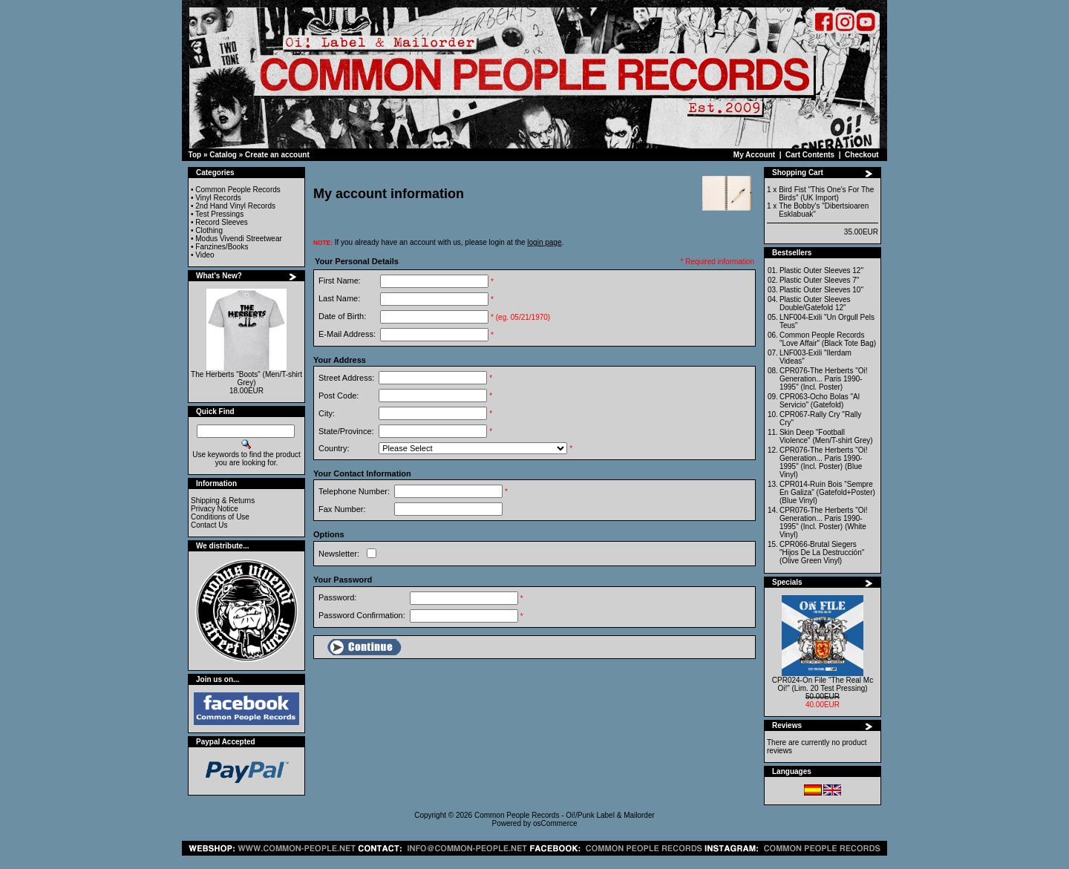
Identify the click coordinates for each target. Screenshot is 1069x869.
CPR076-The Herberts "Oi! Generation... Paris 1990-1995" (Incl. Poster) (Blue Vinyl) (823, 462)
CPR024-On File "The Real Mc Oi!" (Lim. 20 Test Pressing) (822, 684)
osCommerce (555, 823)
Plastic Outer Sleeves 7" (819, 280)
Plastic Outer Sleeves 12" (821, 270)
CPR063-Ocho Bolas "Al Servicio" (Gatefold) (819, 401)
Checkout (862, 155)
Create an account (277, 155)
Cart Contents (809, 155)
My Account (754, 155)
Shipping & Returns (223, 500)
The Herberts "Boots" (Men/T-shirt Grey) (246, 378)
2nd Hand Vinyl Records (235, 206)
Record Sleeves (221, 222)
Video (204, 255)
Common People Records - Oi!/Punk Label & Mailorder (564, 815)
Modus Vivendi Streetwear (238, 239)
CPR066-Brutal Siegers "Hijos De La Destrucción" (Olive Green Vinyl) (821, 552)
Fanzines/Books (221, 247)
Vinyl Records (218, 198)
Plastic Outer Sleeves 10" (821, 290)
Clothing (209, 230)
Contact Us (209, 525)
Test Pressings (219, 214)
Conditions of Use (220, 517)
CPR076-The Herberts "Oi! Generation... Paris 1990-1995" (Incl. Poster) (823, 379)
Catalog (223, 155)
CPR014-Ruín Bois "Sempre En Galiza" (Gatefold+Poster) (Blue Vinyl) (827, 492)
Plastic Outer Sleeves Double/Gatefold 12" (815, 303)
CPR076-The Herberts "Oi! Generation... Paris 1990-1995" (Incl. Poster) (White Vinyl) (823, 522)
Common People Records (238, 190)
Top (195, 155)
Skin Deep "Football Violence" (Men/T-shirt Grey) (826, 436)
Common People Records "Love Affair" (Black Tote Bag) (827, 339)
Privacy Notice (214, 509)
